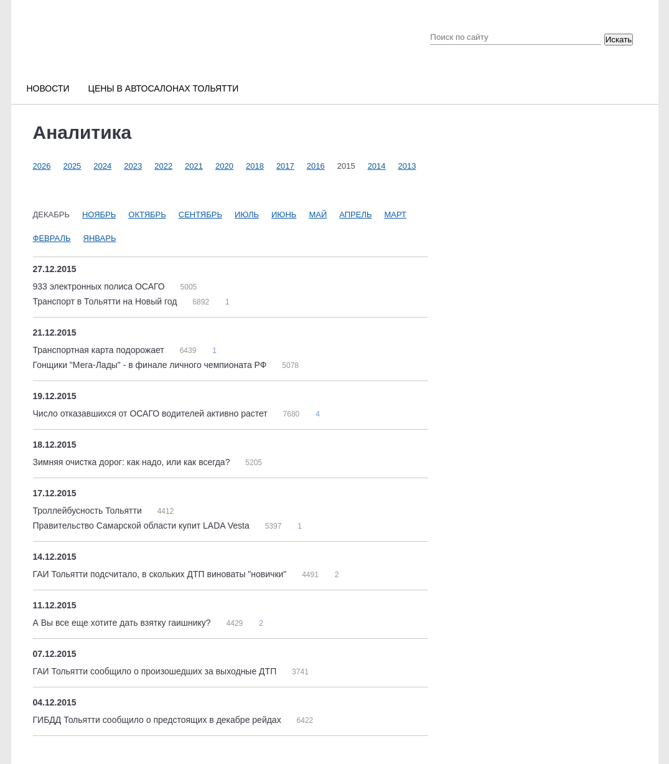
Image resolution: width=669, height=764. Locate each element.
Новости (48, 88)
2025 (72, 166)
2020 (224, 166)
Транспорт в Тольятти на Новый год (106, 301)
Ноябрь (99, 214)
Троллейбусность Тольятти (88, 511)
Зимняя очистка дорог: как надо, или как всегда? (133, 462)
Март (396, 214)
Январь (99, 238)
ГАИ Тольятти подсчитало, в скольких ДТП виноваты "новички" (161, 574)
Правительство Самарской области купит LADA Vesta (142, 526)
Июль (247, 214)
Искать (619, 39)
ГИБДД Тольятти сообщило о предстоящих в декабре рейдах (158, 720)
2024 (102, 166)
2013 (407, 166)
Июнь (283, 214)
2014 (377, 166)
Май (318, 214)
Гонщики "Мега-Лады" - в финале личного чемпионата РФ (151, 365)
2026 (42, 166)
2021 (194, 166)
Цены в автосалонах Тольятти (163, 88)
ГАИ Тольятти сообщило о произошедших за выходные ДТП (156, 671)
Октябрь (147, 214)
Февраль (52, 238)
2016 (316, 166)
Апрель (355, 214)
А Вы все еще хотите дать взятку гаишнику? (123, 623)
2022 (163, 166)
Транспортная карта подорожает (100, 350)
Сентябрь (200, 214)
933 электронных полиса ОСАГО (100, 286)
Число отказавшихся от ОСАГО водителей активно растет (151, 413)
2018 (255, 166)
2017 (285, 166)
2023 (133, 166)
